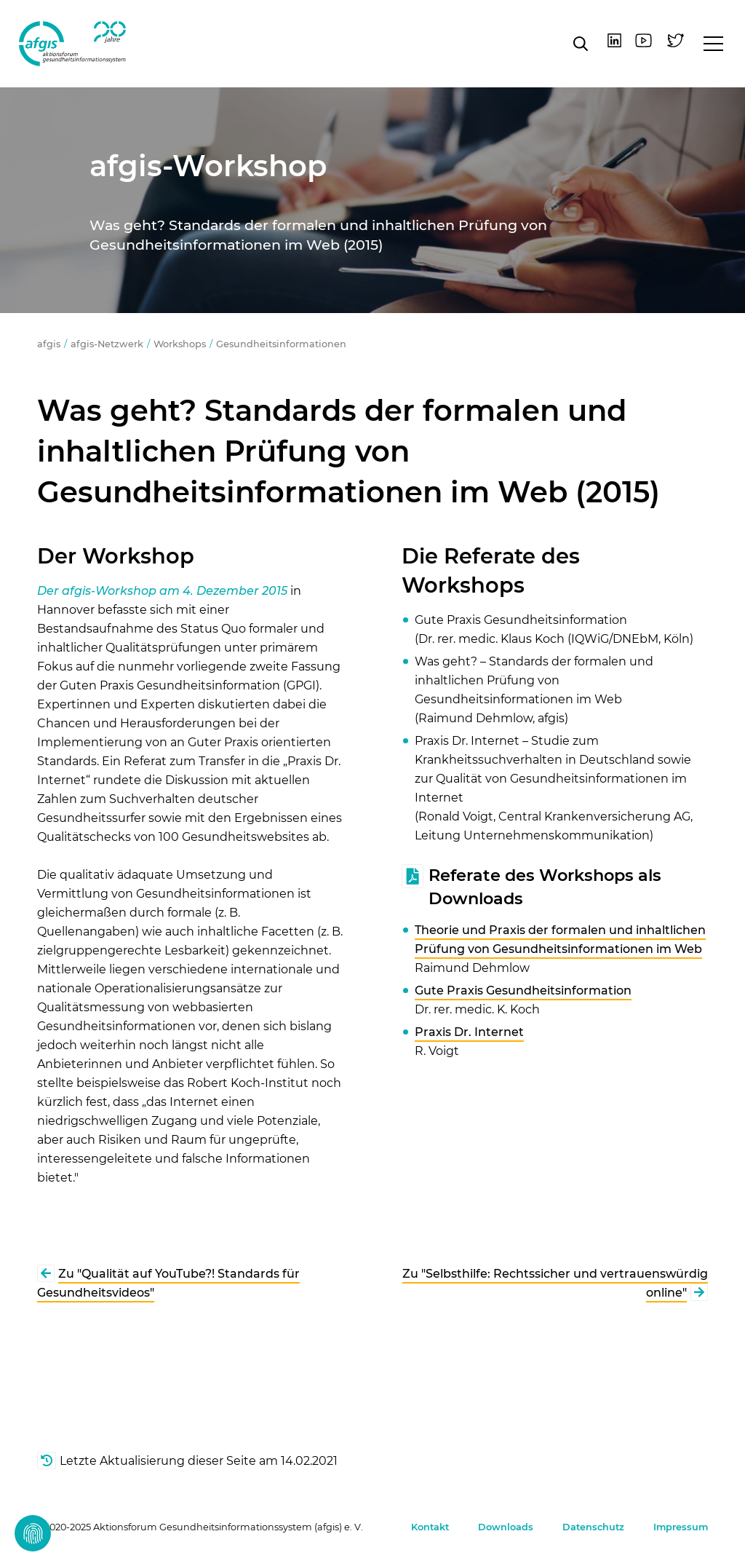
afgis (73, 43)
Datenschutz (593, 1527)
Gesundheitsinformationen (281, 344)
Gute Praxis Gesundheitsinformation (523, 990)
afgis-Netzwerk (107, 344)
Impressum (680, 1527)
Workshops (180, 344)
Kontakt (430, 1527)
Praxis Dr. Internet (469, 1032)
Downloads (505, 1527)
